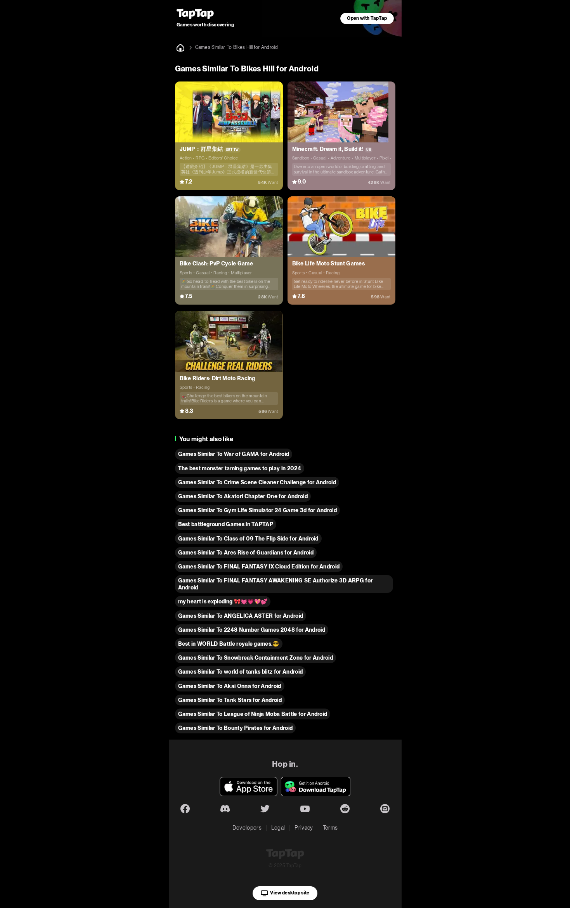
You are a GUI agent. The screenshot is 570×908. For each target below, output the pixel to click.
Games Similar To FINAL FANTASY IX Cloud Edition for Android (259, 566)
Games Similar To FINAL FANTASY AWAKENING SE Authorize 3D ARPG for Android (275, 584)
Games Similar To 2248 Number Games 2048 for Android (251, 630)
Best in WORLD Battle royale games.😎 (228, 644)
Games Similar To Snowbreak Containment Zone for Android (255, 658)
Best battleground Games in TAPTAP (226, 524)
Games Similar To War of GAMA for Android (233, 454)
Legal (278, 828)
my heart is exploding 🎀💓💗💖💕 (223, 601)
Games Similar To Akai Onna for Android (229, 686)
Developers (247, 828)
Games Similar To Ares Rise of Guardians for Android (246, 552)
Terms (330, 828)
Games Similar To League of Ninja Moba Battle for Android (252, 714)
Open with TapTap (367, 18)
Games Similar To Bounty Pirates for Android (235, 728)
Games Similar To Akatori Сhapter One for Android (243, 496)
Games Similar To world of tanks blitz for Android (240, 672)
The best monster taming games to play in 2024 (239, 468)
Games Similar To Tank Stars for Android (230, 700)
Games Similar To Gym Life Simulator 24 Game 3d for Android (257, 510)
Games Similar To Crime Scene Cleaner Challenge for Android (257, 482)
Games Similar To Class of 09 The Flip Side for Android (248, 538)
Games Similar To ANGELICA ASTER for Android (240, 616)
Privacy (304, 828)
